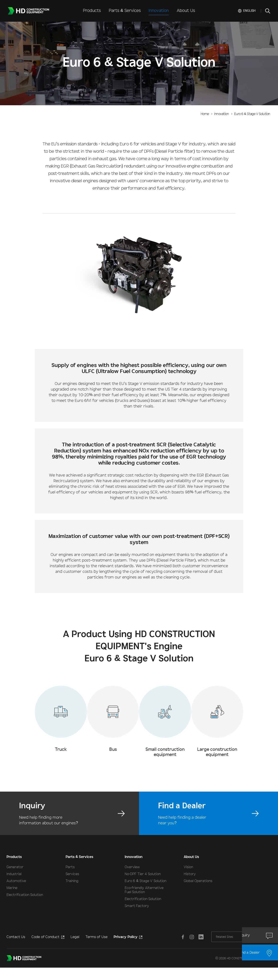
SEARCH (267, 11)
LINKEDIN (199, 937)
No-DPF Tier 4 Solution (143, 874)
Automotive (16, 881)
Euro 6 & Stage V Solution (145, 881)
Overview (132, 867)
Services (72, 874)
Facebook (182, 937)
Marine (12, 887)
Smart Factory (137, 905)
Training (72, 881)
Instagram (190, 937)
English (249, 10)
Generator (15, 867)
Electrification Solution (25, 894)
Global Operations (198, 881)
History (190, 874)
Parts (70, 867)
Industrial (14, 874)
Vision (188, 867)
